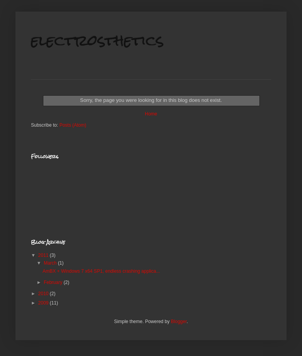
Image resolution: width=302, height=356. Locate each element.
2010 (44, 293)
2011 (44, 255)
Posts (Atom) (72, 125)
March (51, 263)
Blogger (179, 321)
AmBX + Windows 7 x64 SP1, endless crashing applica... (101, 271)
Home (151, 114)
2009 (44, 303)
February (53, 282)
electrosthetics (97, 40)
